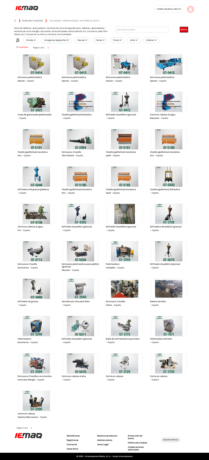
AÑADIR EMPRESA (170, 440)
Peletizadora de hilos (161, 339)
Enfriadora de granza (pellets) (33, 189)
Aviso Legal (103, 444)
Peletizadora (112, 264)
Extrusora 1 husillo (71, 152)
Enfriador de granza (28, 301)
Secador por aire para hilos (76, 301)
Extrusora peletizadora (30, 77)
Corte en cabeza (114, 376)
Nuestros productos (107, 435)
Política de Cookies (137, 442)
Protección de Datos (135, 437)
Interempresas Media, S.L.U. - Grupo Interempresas (109, 456)
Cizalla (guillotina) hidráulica (77, 114)
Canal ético (72, 449)
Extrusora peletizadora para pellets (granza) (80, 265)
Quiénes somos (104, 440)
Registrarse (72, 440)
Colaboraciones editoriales (136, 448)
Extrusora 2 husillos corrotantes (35, 376)
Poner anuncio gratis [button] (169, 9)
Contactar (72, 444)
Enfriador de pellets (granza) (121, 114)
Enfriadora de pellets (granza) (165, 226)
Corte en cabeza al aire (74, 376)
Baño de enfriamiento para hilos (123, 339)
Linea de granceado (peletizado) (34, 114)
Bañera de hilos (158, 301)
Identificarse (73, 435)
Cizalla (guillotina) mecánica (33, 152)
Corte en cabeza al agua (162, 114)
